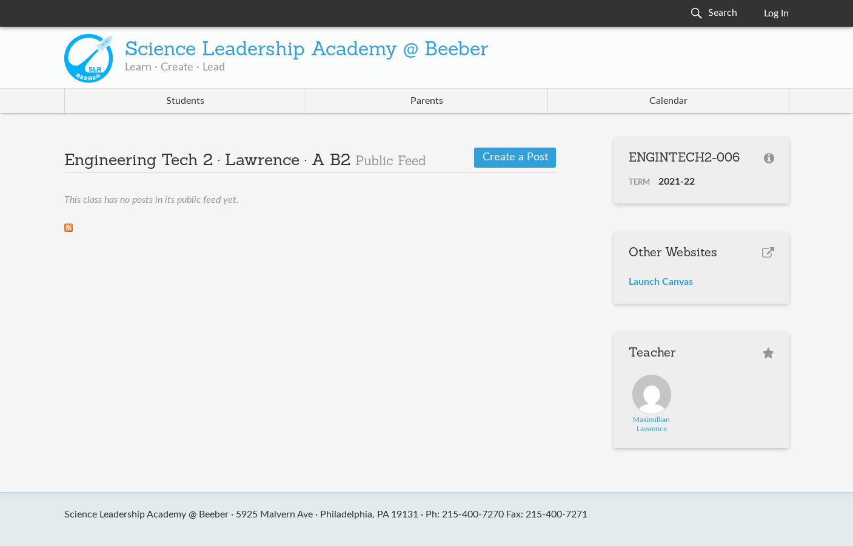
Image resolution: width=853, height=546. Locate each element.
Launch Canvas (661, 282)
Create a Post (515, 157)
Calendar (668, 101)
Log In (776, 13)
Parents (426, 101)
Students (185, 101)
